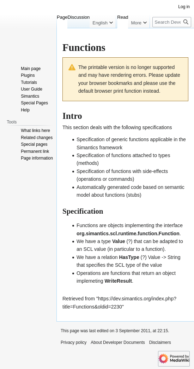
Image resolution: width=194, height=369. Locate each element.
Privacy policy (73, 342)
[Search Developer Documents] (171, 36)
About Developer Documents (118, 342)
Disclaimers (160, 342)
